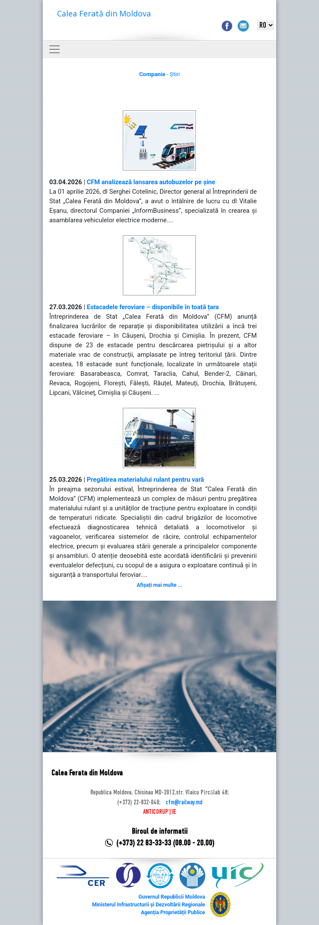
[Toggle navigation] (54, 49)
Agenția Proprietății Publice (173, 912)
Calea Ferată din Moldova (104, 13)
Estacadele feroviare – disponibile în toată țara (153, 307)
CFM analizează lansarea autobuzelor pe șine (151, 182)
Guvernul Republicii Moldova (171, 897)
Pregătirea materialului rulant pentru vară (145, 479)
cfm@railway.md (184, 803)
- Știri (159, 74)
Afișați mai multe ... (159, 585)
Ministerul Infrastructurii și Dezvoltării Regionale (148, 905)
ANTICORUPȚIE (159, 812)
